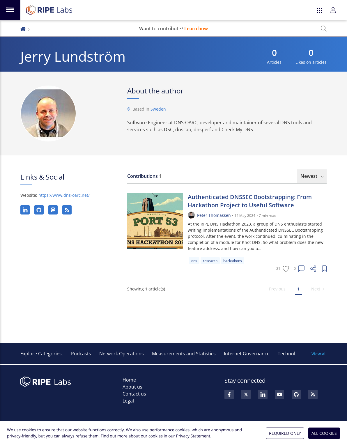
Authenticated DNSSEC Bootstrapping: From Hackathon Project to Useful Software (250, 201)
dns (194, 260)
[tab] (144, 176)
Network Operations (121, 353)
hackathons (232, 260)
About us (132, 387)
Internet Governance (247, 353)
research (210, 260)
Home (129, 380)
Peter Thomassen (214, 215)
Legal (128, 401)
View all (319, 354)
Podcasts (81, 353)
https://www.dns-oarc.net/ (64, 195)
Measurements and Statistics (184, 353)
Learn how (196, 28)
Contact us (134, 394)
